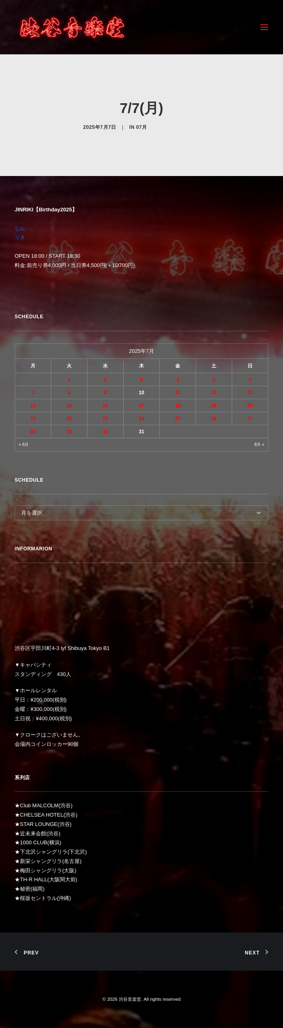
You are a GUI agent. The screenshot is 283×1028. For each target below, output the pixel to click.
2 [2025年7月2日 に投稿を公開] (105, 380)
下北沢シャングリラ (43, 852)
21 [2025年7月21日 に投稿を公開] (32, 419)
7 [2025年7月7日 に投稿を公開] (33, 393)
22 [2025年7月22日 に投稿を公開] (69, 419)
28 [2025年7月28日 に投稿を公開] (32, 432)
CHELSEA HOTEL (41, 815)
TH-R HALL (33, 879)
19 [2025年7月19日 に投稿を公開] (213, 406)
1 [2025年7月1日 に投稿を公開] (69, 380)
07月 (141, 127)
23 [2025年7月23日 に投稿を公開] (105, 419)
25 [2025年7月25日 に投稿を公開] (177, 419)
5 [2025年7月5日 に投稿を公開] (214, 380)
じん (20, 228)
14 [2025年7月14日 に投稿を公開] (32, 406)
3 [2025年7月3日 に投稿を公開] (141, 380)
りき (20, 237)
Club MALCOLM (39, 805)
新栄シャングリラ (41, 861)
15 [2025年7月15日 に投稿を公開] (69, 406)
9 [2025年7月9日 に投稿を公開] (105, 393)
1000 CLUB (33, 842)
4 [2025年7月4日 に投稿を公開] (177, 380)
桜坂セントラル (38, 898)
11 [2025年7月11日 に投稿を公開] (177, 393)
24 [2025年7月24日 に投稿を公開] (141, 419)
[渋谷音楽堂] (72, 27)
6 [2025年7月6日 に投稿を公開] (250, 380)
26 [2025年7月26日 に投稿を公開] (213, 419)
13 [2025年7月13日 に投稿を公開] (250, 393)
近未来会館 (33, 833)
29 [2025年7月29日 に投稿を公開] (69, 432)
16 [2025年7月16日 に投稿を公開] (105, 406)
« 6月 (23, 444)
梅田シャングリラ (41, 870)
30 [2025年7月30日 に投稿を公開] (105, 432)
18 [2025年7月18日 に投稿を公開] (177, 406)
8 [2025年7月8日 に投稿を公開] (69, 393)
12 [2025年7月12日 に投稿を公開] (213, 393)
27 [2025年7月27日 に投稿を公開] (250, 419)
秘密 (25, 889)
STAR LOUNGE (38, 824)
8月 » (259, 444)
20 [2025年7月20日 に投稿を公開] (250, 406)
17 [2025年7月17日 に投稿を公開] (141, 406)
